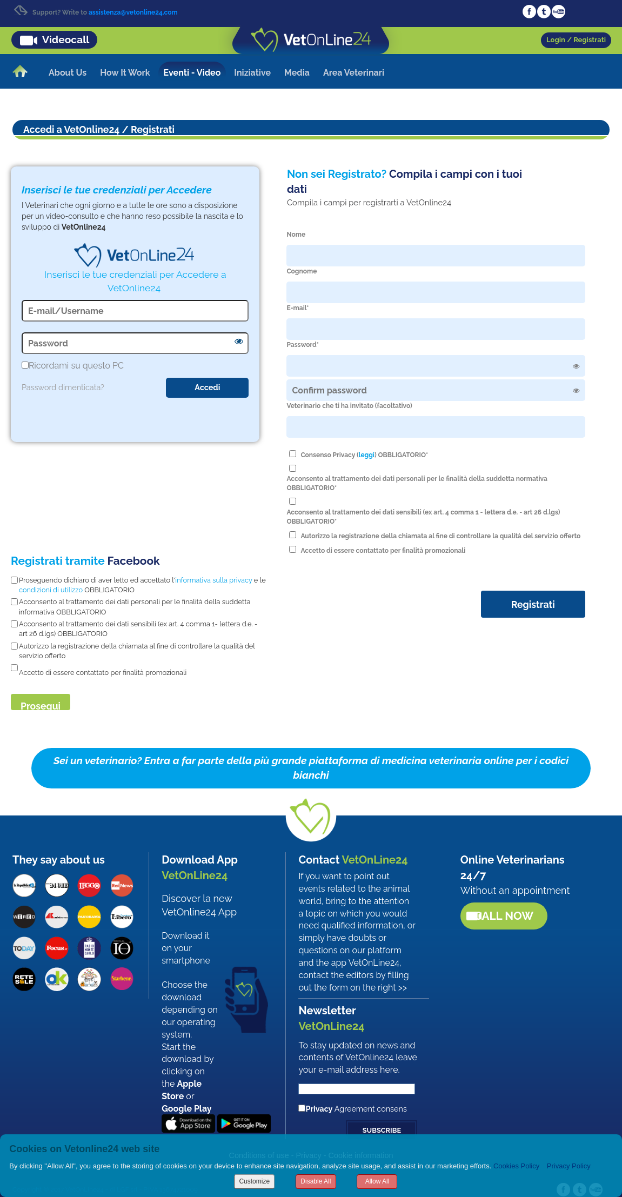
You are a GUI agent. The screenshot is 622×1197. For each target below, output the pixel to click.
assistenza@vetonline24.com (133, 12)
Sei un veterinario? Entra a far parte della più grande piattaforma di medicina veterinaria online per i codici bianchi (311, 767)
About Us (67, 73)
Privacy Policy (569, 1166)
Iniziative (252, 73)
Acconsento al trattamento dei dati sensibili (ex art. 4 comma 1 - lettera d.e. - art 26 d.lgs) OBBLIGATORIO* (423, 517)
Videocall (65, 39)
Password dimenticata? (63, 387)
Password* (302, 345)
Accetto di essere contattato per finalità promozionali (382, 550)
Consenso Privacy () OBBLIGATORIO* (364, 455)
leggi (366, 455)
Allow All (377, 1181)
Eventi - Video (192, 73)
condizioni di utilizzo (51, 590)
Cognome (301, 271)
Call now (503, 915)
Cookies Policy (516, 1166)
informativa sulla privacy (213, 580)
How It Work (125, 73)
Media (297, 73)
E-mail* (297, 308)
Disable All (315, 1181)
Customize (254, 1181)
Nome (295, 234)
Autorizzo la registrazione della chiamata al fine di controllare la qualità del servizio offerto (440, 536)
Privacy (318, 1108)
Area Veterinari (353, 73)
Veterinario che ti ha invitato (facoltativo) (349, 406)
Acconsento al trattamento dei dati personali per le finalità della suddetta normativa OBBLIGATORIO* (416, 483)
